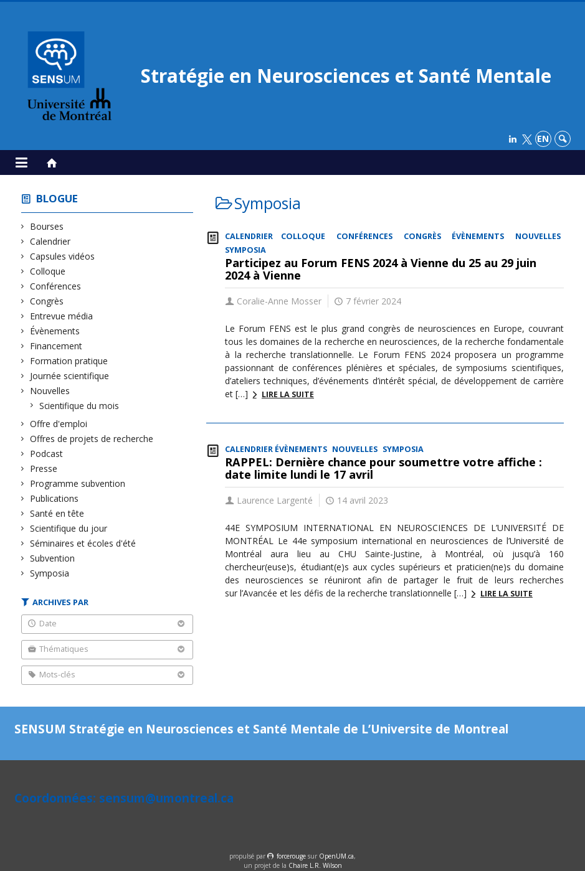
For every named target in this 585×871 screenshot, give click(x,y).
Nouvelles (50, 391)
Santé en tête (57, 513)
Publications (54, 498)
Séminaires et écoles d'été (83, 543)
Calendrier (50, 241)
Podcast (47, 453)
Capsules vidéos (63, 256)
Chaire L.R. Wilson (315, 865)
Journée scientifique (70, 376)
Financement (56, 346)
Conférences (56, 286)
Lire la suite (288, 394)
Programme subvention (78, 483)
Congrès (47, 301)
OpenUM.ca (336, 856)
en (543, 138)
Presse (44, 468)
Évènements (55, 331)
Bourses (47, 226)
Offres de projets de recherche (92, 439)
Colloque (48, 271)
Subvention (53, 558)
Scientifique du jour (69, 528)
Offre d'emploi (59, 424)
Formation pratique (69, 361)
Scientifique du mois (79, 406)
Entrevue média (62, 316)
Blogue (57, 198)
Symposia (50, 573)
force (291, 856)
